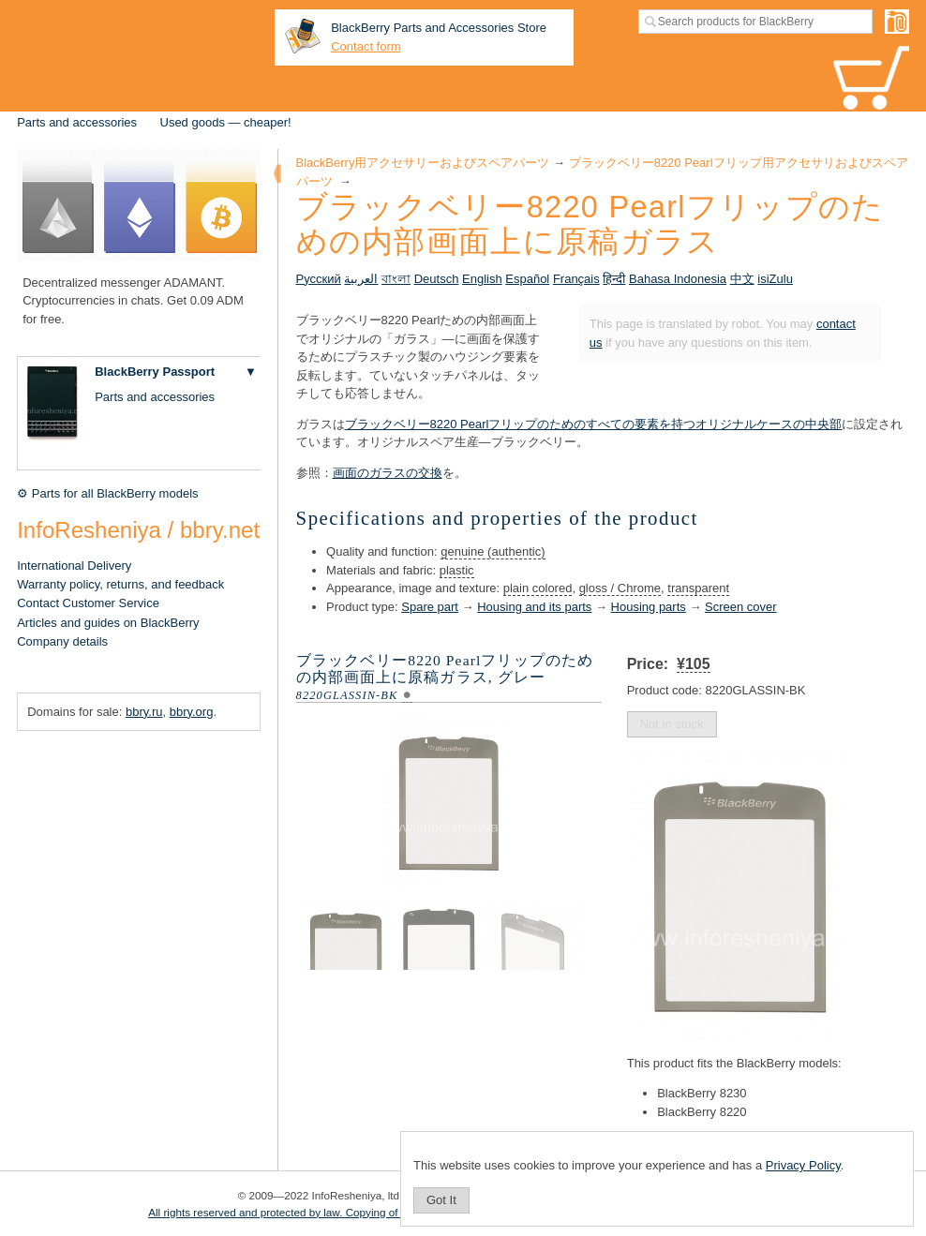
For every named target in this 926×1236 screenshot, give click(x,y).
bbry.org (192, 712)
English (482, 279)
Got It (441, 1200)
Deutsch (436, 279)
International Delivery (74, 565)
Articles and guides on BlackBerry (108, 623)
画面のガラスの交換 (387, 473)
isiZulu (775, 279)
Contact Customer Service (88, 603)
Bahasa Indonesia (677, 279)
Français (576, 279)
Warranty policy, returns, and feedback (120, 584)
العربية (361, 279)
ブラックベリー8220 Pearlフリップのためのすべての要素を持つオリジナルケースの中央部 (594, 424)
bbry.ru (144, 712)
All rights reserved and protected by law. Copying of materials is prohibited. (329, 1212)
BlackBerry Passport (155, 372)
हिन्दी (614, 279)
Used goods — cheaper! (225, 122)
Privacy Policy (803, 1165)
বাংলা (396, 279)
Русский (318, 279)
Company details (62, 641)
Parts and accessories (77, 122)
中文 (742, 279)
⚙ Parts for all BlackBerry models (107, 493)
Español (527, 279)
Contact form (365, 46)
